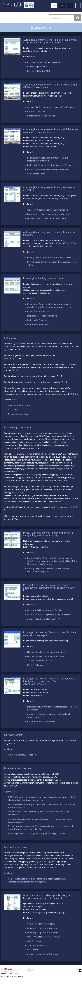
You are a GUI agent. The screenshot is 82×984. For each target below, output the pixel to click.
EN (62, 5)
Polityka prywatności (9, 973)
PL (54, 5)
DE (70, 5)
